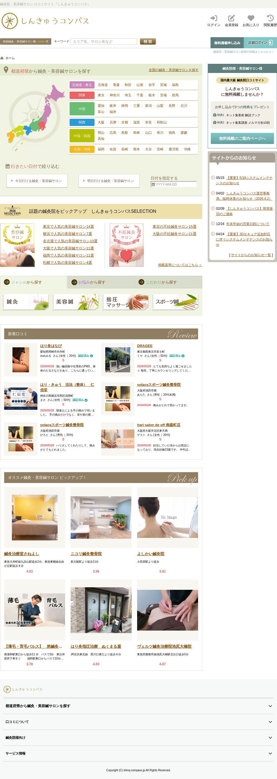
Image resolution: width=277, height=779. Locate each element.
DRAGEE (145, 346)
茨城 (163, 95)
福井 (113, 112)
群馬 (175, 95)
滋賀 (136, 122)
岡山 (101, 133)
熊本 (136, 149)
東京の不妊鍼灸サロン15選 (174, 226)
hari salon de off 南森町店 (158, 425)
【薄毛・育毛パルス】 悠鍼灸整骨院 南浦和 (33, 646)
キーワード (61, 41)
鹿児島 (174, 149)
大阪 (101, 122)
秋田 (128, 85)
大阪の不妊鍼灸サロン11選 (174, 234)
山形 (140, 85)
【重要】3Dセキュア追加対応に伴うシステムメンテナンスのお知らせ (244, 239)
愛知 (101, 106)
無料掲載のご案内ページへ (242, 138)
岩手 (151, 85)
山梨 (160, 106)
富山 (101, 112)
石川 (184, 106)
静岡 (124, 106)
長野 (172, 106)
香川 (160, 133)
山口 (148, 133)
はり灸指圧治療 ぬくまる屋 (96, 646)
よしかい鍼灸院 (150, 554)
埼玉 (128, 95)
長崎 (124, 149)
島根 (136, 133)
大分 (148, 149)
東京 (101, 95)
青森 (116, 85)
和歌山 (162, 122)
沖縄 (187, 149)
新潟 (148, 106)
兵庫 (113, 122)
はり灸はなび (51, 346)
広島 (113, 133)
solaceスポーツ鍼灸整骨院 (159, 385)
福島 (175, 85)
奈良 (148, 122)
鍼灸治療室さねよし (21, 554)
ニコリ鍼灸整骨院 (86, 554)
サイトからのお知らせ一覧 (251, 255)
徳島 (172, 133)
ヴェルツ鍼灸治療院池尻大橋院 (164, 646)
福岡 (101, 149)
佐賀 (113, 149)
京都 (124, 122)
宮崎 (160, 149)
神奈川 (115, 95)
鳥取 (124, 133)
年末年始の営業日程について (248, 224)
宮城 (163, 85)
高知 (101, 139)
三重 (136, 106)
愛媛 (184, 133)
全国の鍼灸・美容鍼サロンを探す (174, 70)
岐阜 (113, 106)
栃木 (151, 95)
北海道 (103, 85)
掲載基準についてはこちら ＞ (180, 265)
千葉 (140, 95)
